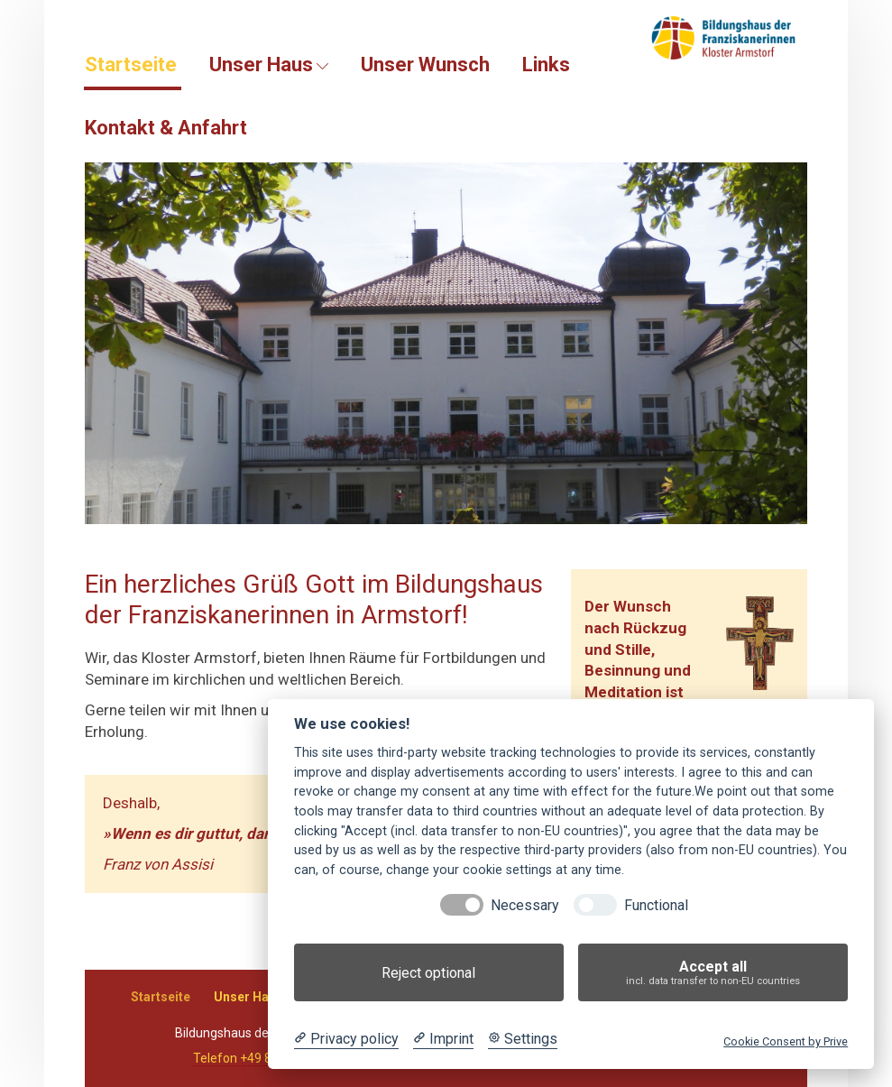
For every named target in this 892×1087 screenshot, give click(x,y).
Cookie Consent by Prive (785, 1041)
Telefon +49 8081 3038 (259, 1058)
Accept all (712, 973)
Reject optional (428, 972)
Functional (656, 905)
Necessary (525, 905)
